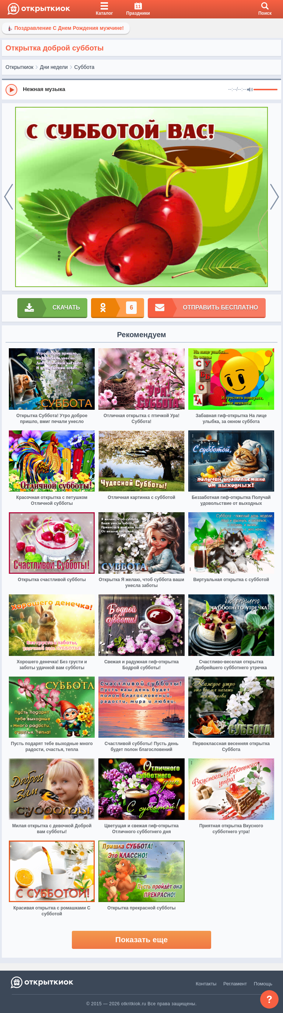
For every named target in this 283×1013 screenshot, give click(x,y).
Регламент (235, 983)
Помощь (263, 983)
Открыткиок (20, 67)
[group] (141, 89)
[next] (274, 197)
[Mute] (250, 90)
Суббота (84, 67)
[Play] (11, 90)
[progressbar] (265, 89)
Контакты (206, 983)
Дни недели (54, 67)
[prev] (8, 197)
